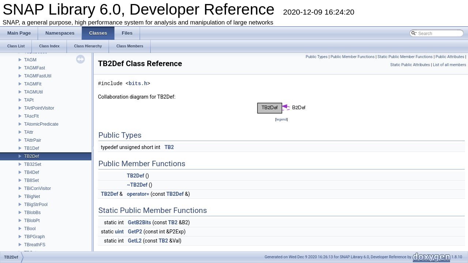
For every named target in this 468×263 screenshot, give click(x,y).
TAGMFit (32, 84)
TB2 (169, 147)
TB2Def (31, 156)
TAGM (30, 59)
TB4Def (31, 172)
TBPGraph (34, 236)
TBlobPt (32, 220)
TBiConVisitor (37, 188)
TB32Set (32, 164)
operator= (138, 194)
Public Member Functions (353, 56)
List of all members (449, 64)
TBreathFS (34, 244)
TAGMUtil (33, 92)
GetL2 (134, 241)
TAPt (29, 100)
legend (281, 119)
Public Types (317, 56)
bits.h (138, 83)
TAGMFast (34, 67)
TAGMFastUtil (37, 76)
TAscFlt (31, 116)
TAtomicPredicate (41, 124)
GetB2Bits (139, 222)
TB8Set (31, 180)
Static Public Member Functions (405, 56)
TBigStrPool (36, 204)
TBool (29, 228)
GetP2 (135, 232)
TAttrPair (32, 140)
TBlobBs (32, 212)
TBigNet (32, 196)
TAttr (28, 132)
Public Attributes (449, 56)
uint (119, 232)
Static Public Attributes (410, 64)
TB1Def (31, 148)
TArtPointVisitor (39, 108)
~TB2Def (137, 185)
